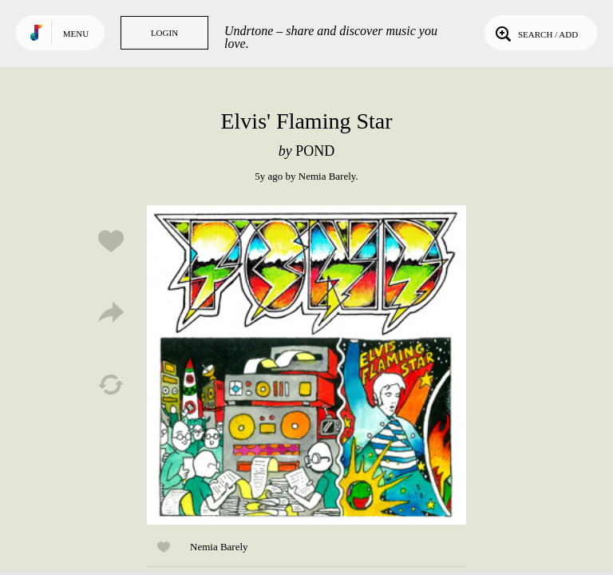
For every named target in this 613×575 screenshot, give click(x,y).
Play (306, 365)
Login (164, 33)
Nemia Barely (327, 176)
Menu (76, 33)
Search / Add (535, 32)
